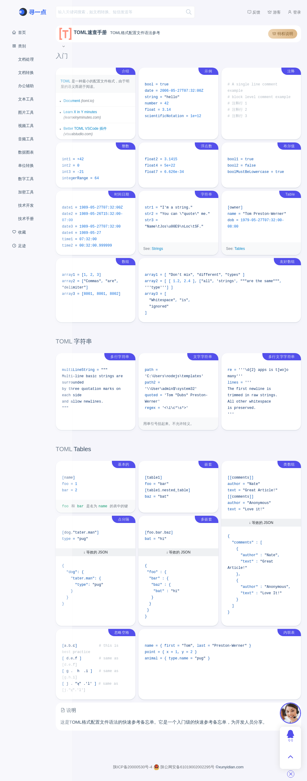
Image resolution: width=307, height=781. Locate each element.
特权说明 (282, 32)
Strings (172, 254)
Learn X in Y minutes (103, 111)
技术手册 (26, 218)
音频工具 (26, 139)
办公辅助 (26, 86)
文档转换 (26, 72)
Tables (247, 254)
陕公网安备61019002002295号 (196, 766)
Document (94, 100)
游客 (274, 12)
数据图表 (26, 152)
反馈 (254, 12)
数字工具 (26, 179)
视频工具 (26, 125)
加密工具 (26, 192)
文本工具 (26, 99)
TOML (88, 80)
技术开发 (26, 205)
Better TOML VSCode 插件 (107, 128)
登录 (294, 12)
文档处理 (26, 59)
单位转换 (26, 165)
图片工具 (26, 112)
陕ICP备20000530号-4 (145, 766)
